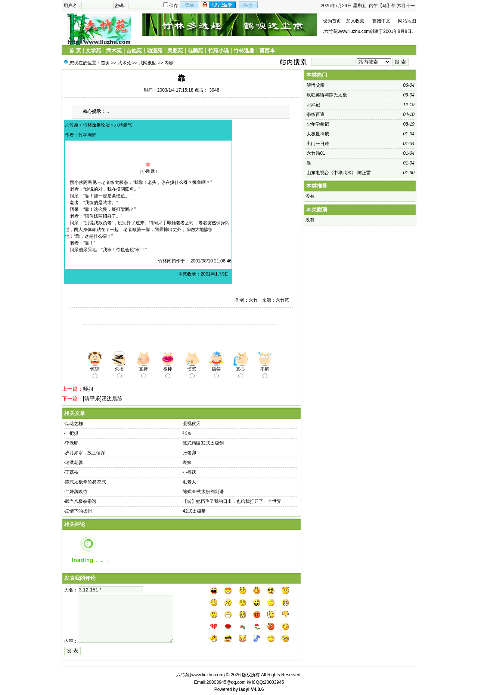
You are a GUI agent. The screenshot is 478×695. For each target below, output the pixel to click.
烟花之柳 (74, 423)
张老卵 (189, 452)
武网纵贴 (147, 62)
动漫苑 (154, 50)
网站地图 (407, 21)
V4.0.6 (257, 689)
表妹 (187, 462)
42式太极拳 (194, 511)
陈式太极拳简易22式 (85, 482)
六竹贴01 (316, 153)
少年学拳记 (318, 124)
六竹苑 (71, 124)
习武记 (313, 104)
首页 (105, 62)
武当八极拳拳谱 (80, 501)
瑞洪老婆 (74, 462)
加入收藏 (355, 21)
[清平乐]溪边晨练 (102, 399)
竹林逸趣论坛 (96, 124)
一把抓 (71, 433)
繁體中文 (381, 21)
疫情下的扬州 (78, 511)
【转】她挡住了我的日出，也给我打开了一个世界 (232, 501)
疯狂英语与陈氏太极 (327, 95)
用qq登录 (219, 4)
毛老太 (189, 482)
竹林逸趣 (243, 50)
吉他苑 (134, 50)
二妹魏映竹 (76, 491)
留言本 (267, 50)
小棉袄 (189, 472)
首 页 (75, 50)
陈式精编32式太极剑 (203, 443)
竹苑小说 (218, 50)
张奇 (187, 433)
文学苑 (93, 50)
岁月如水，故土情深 (85, 452)
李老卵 (71, 443)
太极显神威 (318, 133)
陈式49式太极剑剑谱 (203, 491)
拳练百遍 (316, 114)
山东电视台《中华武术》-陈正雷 (339, 172)
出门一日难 (318, 143)
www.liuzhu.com (207, 674)
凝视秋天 (192, 423)
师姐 (88, 389)
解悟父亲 (316, 85)
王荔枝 (71, 472)
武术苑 (114, 50)
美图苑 (175, 50)
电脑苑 (195, 50)
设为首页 (332, 21)
